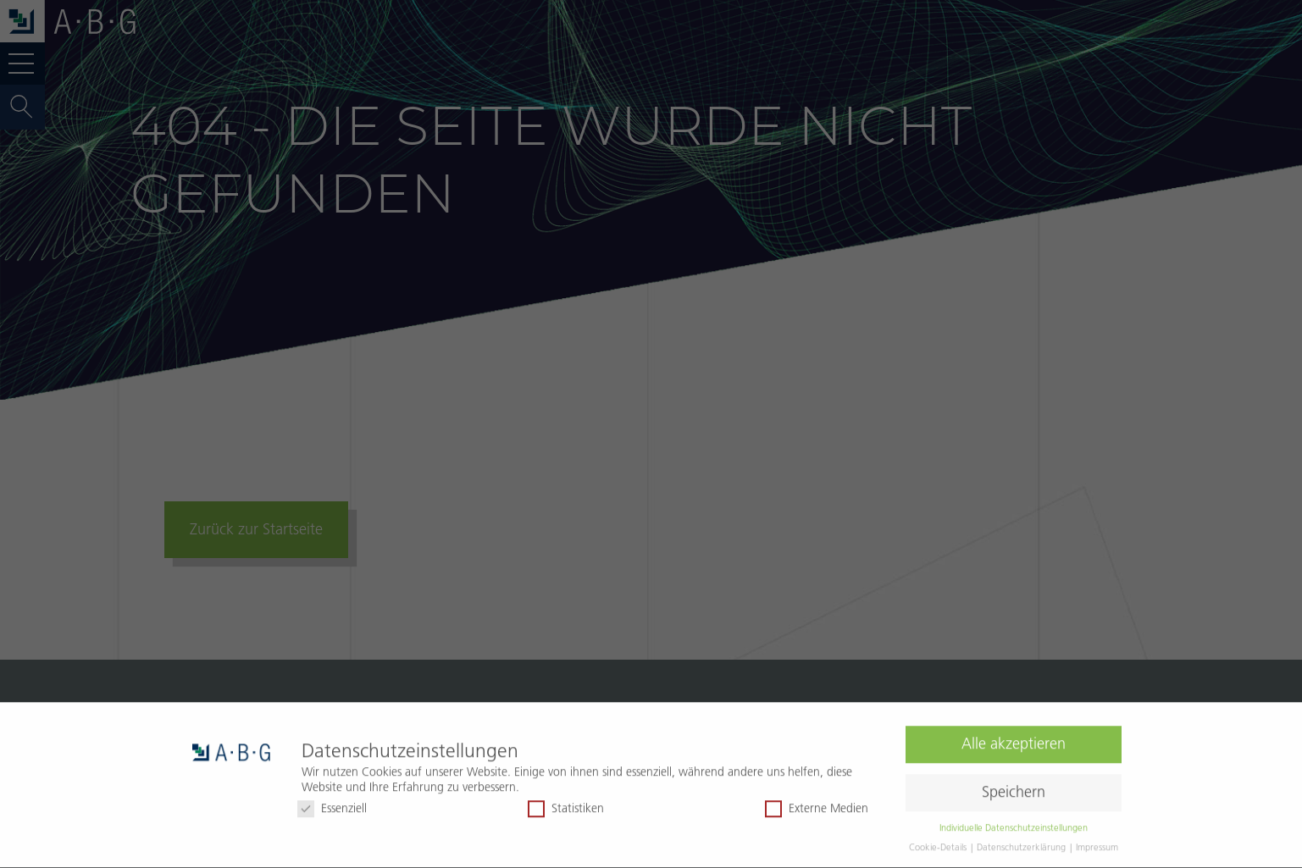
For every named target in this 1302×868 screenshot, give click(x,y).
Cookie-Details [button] (939, 842)
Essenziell (332, 804)
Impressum (1097, 842)
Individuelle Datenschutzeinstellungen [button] (1013, 822)
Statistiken (566, 804)
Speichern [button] (1013, 787)
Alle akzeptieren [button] (1013, 739)
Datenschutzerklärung (1022, 842)
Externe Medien (816, 804)
